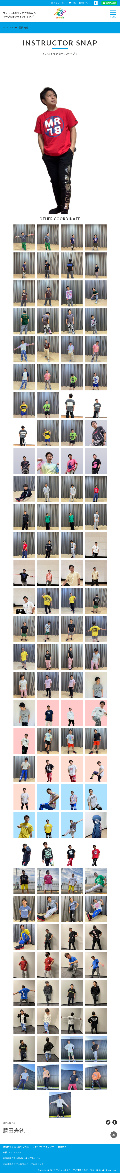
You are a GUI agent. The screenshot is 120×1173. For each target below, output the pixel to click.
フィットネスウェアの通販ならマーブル (75, 1170)
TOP (5, 27)
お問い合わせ (85, 3)
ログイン (55, 3)
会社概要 (62, 1147)
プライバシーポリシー (43, 1147)
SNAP (13, 27)
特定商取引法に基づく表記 (16, 1147)
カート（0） (69, 3)
